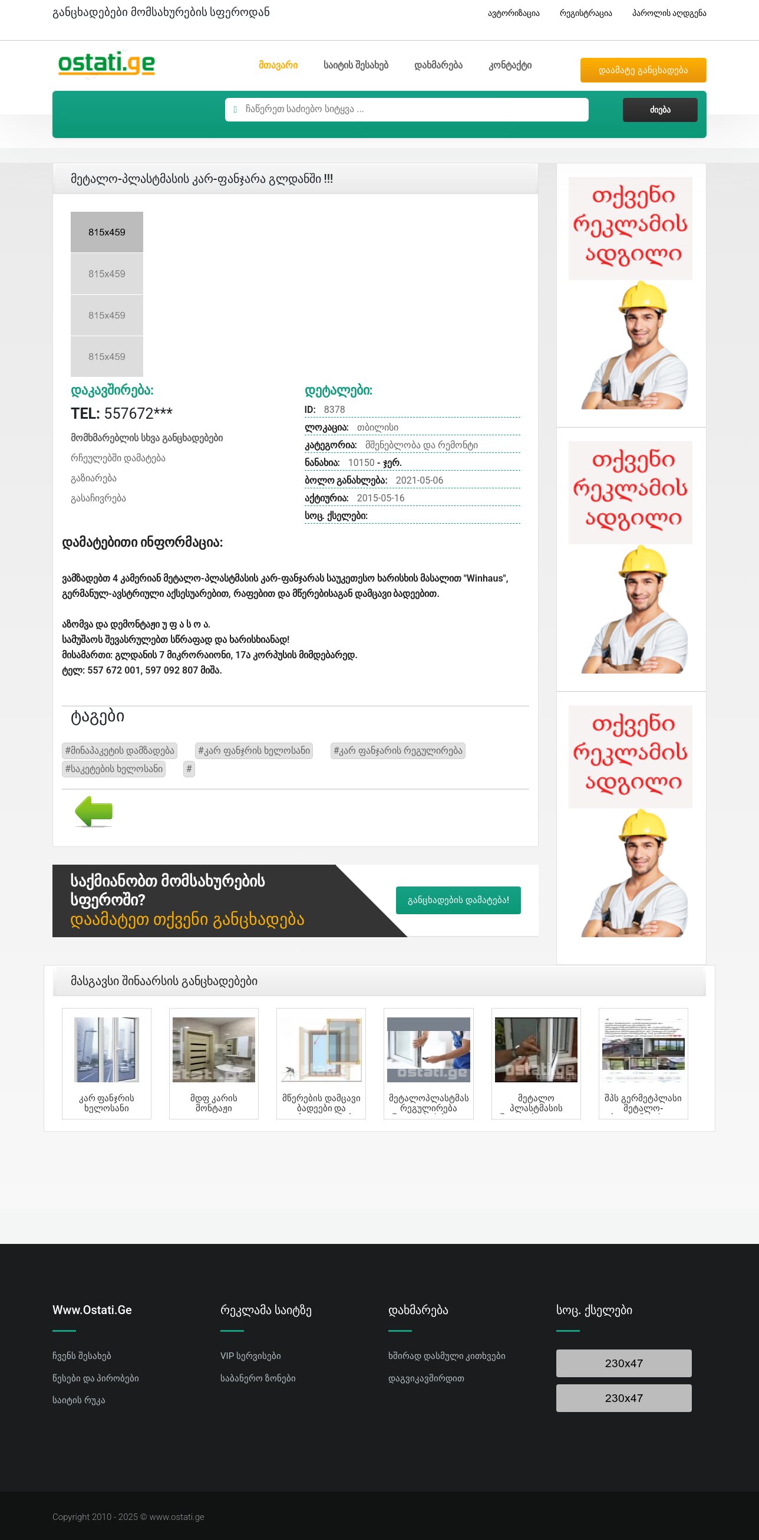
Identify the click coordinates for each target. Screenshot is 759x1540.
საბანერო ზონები (258, 1378)
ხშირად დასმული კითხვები (447, 1356)
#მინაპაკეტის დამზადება (119, 750)
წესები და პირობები (95, 1378)
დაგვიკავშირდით (426, 1378)
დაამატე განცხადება (643, 70)
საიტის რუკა (78, 1400)
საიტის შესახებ (356, 65)
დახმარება (438, 65)
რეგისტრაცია (581, 13)
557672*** (122, 413)
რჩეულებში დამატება (118, 458)
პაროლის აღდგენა (665, 13)
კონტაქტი (510, 65)
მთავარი (278, 65)
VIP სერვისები (250, 1356)
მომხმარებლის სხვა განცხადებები (147, 438)
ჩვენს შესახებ (81, 1356)
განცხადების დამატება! (458, 900)
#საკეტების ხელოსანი (114, 768)
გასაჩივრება (98, 498)
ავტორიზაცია (509, 13)
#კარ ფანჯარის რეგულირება (398, 750)
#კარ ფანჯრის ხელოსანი (254, 750)
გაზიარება (94, 478)
